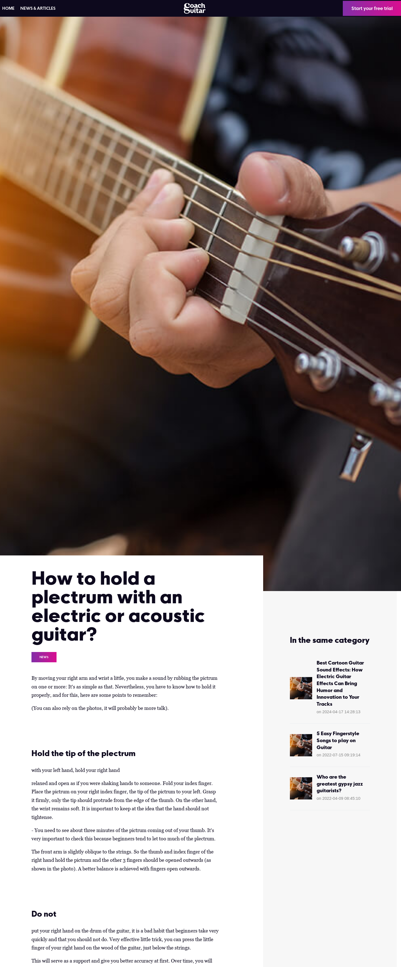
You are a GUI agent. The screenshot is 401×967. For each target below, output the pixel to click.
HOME (8, 8)
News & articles (37, 8)
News (44, 657)
